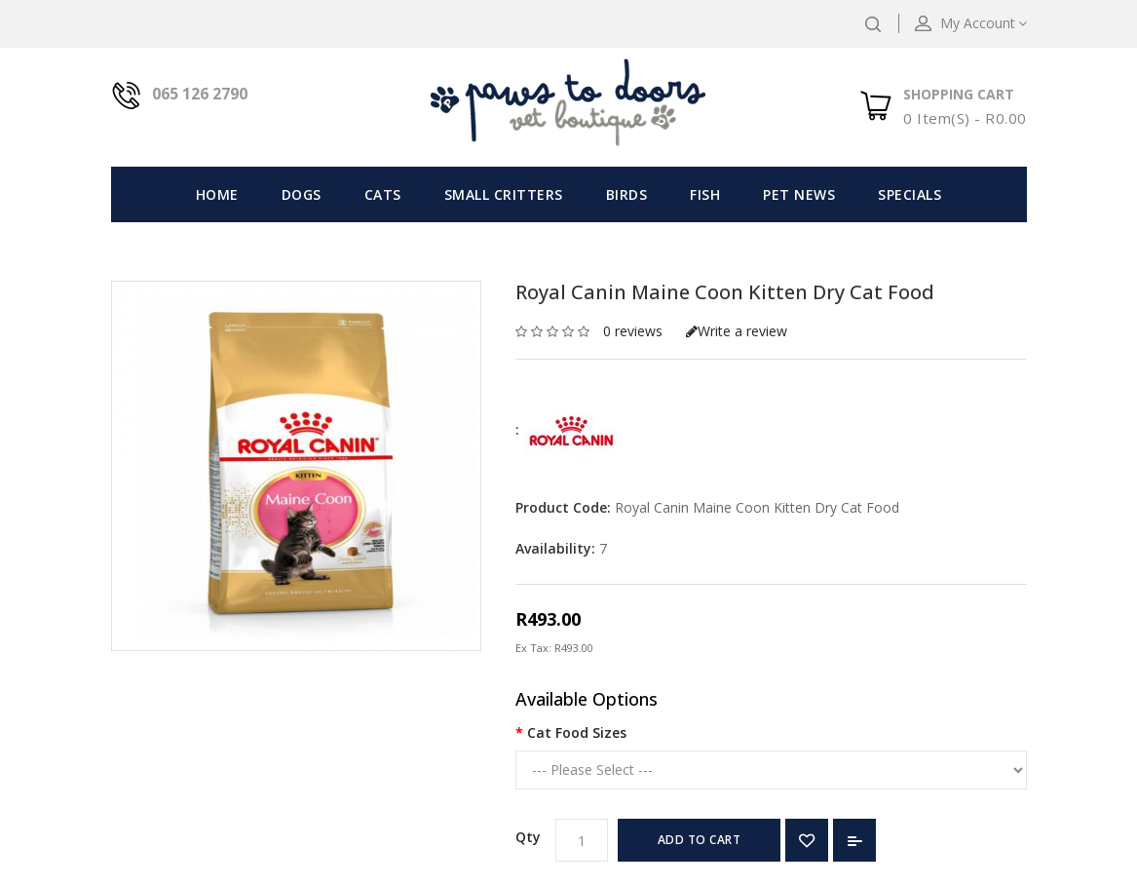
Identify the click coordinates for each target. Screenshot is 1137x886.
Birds (627, 194)
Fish (705, 194)
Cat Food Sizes (576, 732)
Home (217, 194)
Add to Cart (699, 839)
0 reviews (633, 331)
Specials (909, 194)
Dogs (302, 194)
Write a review (736, 331)
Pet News (799, 194)
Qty (528, 837)
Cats (382, 194)
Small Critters (503, 194)
